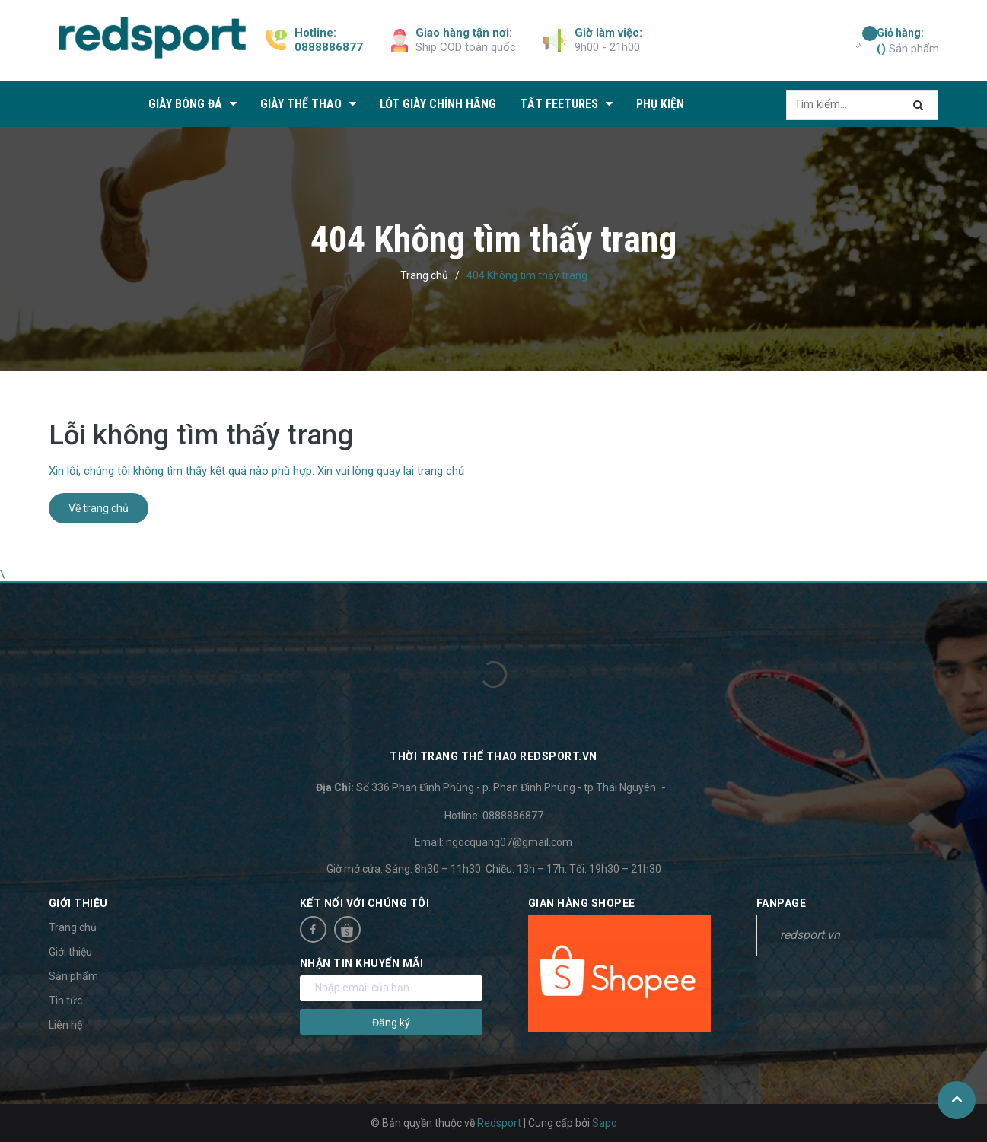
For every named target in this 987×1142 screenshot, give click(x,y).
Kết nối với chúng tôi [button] (365, 903)
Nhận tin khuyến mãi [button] (362, 963)
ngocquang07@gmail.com (509, 842)
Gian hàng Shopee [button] (581, 903)
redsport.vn (810, 934)
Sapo (604, 1123)
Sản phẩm (908, 40)
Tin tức (65, 1000)
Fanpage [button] (781, 903)
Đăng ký (391, 1022)
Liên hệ (65, 1025)
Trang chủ (73, 927)
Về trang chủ (98, 508)
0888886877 (329, 47)
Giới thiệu (70, 952)
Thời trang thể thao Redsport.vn (493, 756)
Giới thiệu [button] (78, 903)
